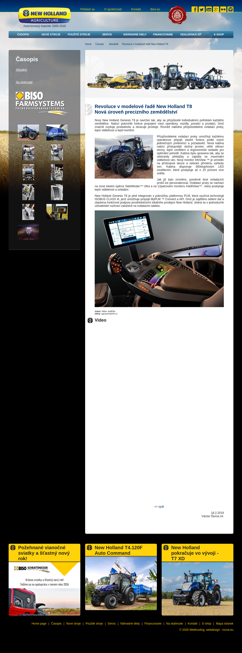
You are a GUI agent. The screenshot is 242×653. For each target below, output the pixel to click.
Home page (39, 623)
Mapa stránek (224, 623)
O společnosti (113, 9)
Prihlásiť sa (87, 9)
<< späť (159, 506)
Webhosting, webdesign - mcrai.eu (211, 629)
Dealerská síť (191, 34)
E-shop (219, 34)
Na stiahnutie (24, 82)
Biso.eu (155, 9)
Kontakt (136, 9)
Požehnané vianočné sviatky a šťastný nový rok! (44, 553)
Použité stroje (79, 34)
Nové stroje (51, 34)
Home (88, 44)
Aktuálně (113, 44)
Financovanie (163, 34)
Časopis (23, 34)
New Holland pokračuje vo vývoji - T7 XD (195, 553)
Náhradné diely (135, 34)
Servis (107, 34)
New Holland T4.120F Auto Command (119, 550)
